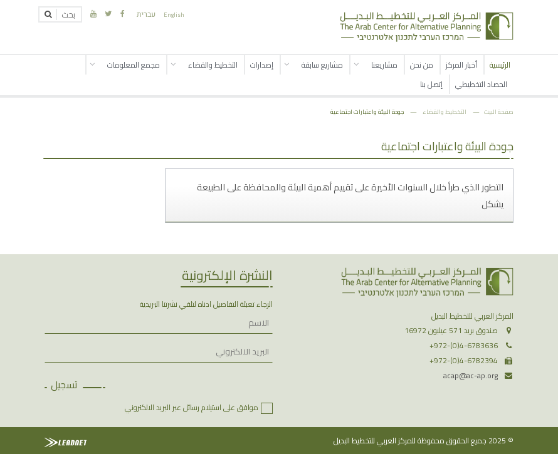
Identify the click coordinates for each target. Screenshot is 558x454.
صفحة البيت (498, 111)
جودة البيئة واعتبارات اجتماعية (367, 111)
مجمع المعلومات (133, 65)
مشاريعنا (384, 65)
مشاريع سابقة (322, 65)
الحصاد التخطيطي (481, 84)
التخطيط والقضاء (213, 65)
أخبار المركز (461, 65)
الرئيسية (500, 65)
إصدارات (261, 65)
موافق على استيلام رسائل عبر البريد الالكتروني (191, 407)
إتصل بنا (431, 84)
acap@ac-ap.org (470, 375)
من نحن (421, 65)
